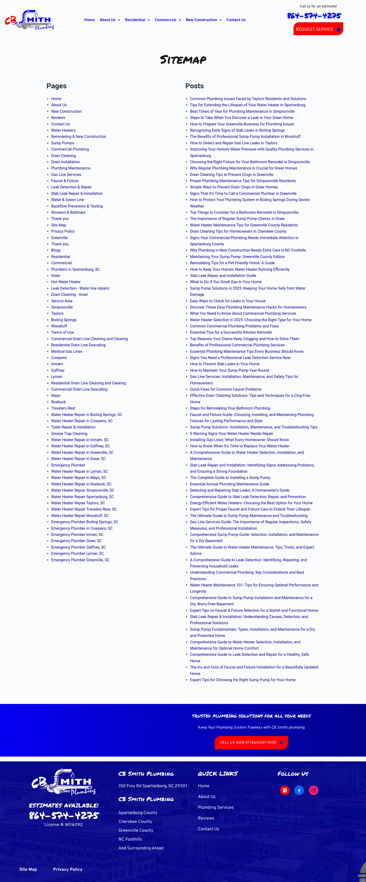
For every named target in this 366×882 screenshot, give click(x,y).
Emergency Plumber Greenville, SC (80, 560)
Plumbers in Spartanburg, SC (75, 269)
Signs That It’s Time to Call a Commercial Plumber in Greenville (243, 193)
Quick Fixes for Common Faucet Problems (226, 389)
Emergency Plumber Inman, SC (77, 534)
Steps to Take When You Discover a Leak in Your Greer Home (241, 117)
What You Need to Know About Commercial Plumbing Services (243, 313)
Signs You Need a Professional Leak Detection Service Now (240, 357)
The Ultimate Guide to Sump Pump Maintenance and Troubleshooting (249, 515)
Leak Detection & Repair (71, 187)
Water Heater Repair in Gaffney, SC (80, 446)
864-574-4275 (63, 815)
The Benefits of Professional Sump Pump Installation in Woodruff (245, 136)
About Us (110, 20)
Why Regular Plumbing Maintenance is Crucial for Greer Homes (243, 168)
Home (89, 20)
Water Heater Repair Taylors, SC (78, 503)
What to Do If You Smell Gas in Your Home (226, 282)
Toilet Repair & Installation (73, 427)
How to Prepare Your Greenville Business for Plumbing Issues (242, 124)
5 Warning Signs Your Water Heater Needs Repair (231, 433)
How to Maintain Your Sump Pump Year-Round (229, 370)
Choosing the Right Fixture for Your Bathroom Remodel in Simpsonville (250, 162)
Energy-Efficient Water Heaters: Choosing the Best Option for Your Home (251, 503)
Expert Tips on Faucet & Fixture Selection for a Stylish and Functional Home (254, 610)
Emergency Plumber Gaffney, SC (78, 547)
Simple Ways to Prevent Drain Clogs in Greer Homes (234, 187)
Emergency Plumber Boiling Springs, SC (84, 522)
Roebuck (58, 402)
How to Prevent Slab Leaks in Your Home (224, 364)
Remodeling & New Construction (78, 136)
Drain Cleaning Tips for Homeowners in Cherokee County (238, 231)
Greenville (59, 238)
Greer (56, 275)
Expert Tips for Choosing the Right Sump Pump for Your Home (243, 680)
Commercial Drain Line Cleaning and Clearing (89, 339)
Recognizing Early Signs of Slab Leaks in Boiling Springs (237, 130)
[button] (110, 20)
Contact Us (236, 20)
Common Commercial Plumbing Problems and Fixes (234, 326)
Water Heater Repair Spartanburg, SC (82, 496)
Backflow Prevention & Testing (77, 206)
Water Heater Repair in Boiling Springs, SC (86, 414)
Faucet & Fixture (65, 181)
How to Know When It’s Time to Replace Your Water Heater (239, 446)
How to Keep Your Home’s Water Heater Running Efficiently (240, 269)
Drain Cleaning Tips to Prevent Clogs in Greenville (232, 174)
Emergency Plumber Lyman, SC (77, 553)
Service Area (62, 301)
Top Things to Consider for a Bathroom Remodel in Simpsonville (244, 212)
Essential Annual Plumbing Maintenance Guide (229, 484)
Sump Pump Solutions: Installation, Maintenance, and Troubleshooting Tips (253, 427)
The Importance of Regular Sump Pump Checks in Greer (237, 218)
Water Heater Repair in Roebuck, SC (81, 484)
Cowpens (59, 357)
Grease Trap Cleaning (69, 433)
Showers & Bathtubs (68, 212)
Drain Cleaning (63, 155)
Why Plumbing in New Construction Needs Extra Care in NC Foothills (248, 250)
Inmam (57, 364)
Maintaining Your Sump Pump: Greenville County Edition (237, 256)
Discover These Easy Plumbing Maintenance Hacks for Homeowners (248, 307)
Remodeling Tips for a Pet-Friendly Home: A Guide (232, 263)
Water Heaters (63, 130)
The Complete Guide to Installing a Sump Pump (230, 477)
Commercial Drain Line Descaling (79, 389)
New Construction (204, 20)
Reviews (58, 117)
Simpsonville (62, 307)
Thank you (60, 218)
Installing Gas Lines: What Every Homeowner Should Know (239, 440)
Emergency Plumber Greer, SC (76, 541)
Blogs (56, 250)
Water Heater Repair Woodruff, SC (80, 515)
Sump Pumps (62, 143)
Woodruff (59, 326)
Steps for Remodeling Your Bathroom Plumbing (230, 408)
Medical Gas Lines (66, 351)
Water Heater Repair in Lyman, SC (79, 471)
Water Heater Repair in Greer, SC (78, 458)
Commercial (168, 20)
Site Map (58, 225)
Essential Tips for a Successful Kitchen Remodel (231, 332)
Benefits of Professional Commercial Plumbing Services (237, 345)
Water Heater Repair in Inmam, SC (80, 440)
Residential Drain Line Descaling (78, 345)
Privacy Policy (63, 231)
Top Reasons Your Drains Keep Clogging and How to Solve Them (244, 339)
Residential (137, 20)
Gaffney (58, 370)
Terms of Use (62, 332)
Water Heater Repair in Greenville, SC (82, 452)
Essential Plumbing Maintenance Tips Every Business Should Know (247, 351)
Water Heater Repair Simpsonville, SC (82, 490)
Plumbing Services (216, 807)
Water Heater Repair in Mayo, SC (78, 477)
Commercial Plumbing (70, 149)
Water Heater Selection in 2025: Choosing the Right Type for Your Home (251, 320)
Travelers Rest (63, 408)
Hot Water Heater (66, 282)
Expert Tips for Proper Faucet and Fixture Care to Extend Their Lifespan (250, 509)
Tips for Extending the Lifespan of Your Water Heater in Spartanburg (247, 105)
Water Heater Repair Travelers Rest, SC (84, 509)
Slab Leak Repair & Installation (77, 193)
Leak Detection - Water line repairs (80, 288)
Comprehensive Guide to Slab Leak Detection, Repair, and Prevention (248, 496)
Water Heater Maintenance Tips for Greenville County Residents (244, 225)
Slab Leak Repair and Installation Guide (223, 275)
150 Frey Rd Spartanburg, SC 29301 (152, 786)
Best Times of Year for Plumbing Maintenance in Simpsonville (242, 111)
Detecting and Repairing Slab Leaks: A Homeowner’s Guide (240, 490)
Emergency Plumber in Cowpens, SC (82, 528)
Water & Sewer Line (67, 199)
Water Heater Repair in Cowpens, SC (82, 421)
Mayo (56, 395)
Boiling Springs (64, 320)
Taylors (57, 313)
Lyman (56, 376)
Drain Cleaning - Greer (69, 294)
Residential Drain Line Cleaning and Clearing (88, 383)
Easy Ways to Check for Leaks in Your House (228, 301)
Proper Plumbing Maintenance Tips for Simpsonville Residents (243, 181)
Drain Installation (65, 162)
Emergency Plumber (68, 465)
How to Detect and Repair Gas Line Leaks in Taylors (233, 143)
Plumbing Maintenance (70, 168)
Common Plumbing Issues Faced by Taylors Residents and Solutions (248, 98)
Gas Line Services (66, 174)
